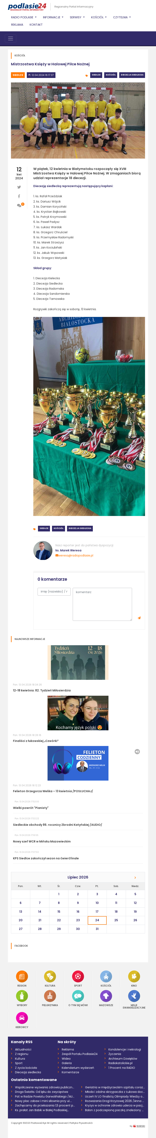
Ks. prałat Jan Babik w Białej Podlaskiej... (42, 1110)
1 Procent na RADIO (121, 1068)
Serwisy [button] (76, 17)
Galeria (67, 1063)
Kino (134, 978)
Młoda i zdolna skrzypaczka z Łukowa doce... (115, 1092)
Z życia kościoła (26, 1068)
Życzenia (114, 1054)
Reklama (17, 25)
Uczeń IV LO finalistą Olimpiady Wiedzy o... (114, 1096)
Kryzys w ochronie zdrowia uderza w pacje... (115, 1105)
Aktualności (23, 1049)
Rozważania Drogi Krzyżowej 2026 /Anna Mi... (115, 1101)
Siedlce (18, 75)
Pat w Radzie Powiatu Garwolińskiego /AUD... (45, 1096)
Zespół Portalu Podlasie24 (80, 1054)
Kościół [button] (97, 17)
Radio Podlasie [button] (22, 17)
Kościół (111, 74)
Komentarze (70, 1072)
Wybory (22, 998)
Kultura (50, 978)
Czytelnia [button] (120, 17)
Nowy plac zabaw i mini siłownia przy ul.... (43, 1101)
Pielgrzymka (50, 998)
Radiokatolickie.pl (120, 1063)
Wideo (66, 1059)
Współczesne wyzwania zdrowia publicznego (45, 1087)
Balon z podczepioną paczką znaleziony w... (115, 1110)
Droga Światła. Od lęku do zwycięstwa (41, 1092)
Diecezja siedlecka (132, 74)
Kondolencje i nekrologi (124, 1049)
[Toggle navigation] (10, 38)
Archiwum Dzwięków (122, 1059)
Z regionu (21, 1054)
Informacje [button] (52, 17)
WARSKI (140, 1126)
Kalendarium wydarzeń (78, 1068)
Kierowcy (22, 1020)
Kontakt (36, 25)
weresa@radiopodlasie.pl (74, 555)
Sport (78, 978)
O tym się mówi (78, 998)
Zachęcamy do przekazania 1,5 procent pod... (45, 1105)
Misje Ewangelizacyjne (134, 999)
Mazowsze (106, 998)
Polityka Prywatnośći (81, 1123)
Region (22, 978)
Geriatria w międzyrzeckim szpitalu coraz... (115, 1087)
